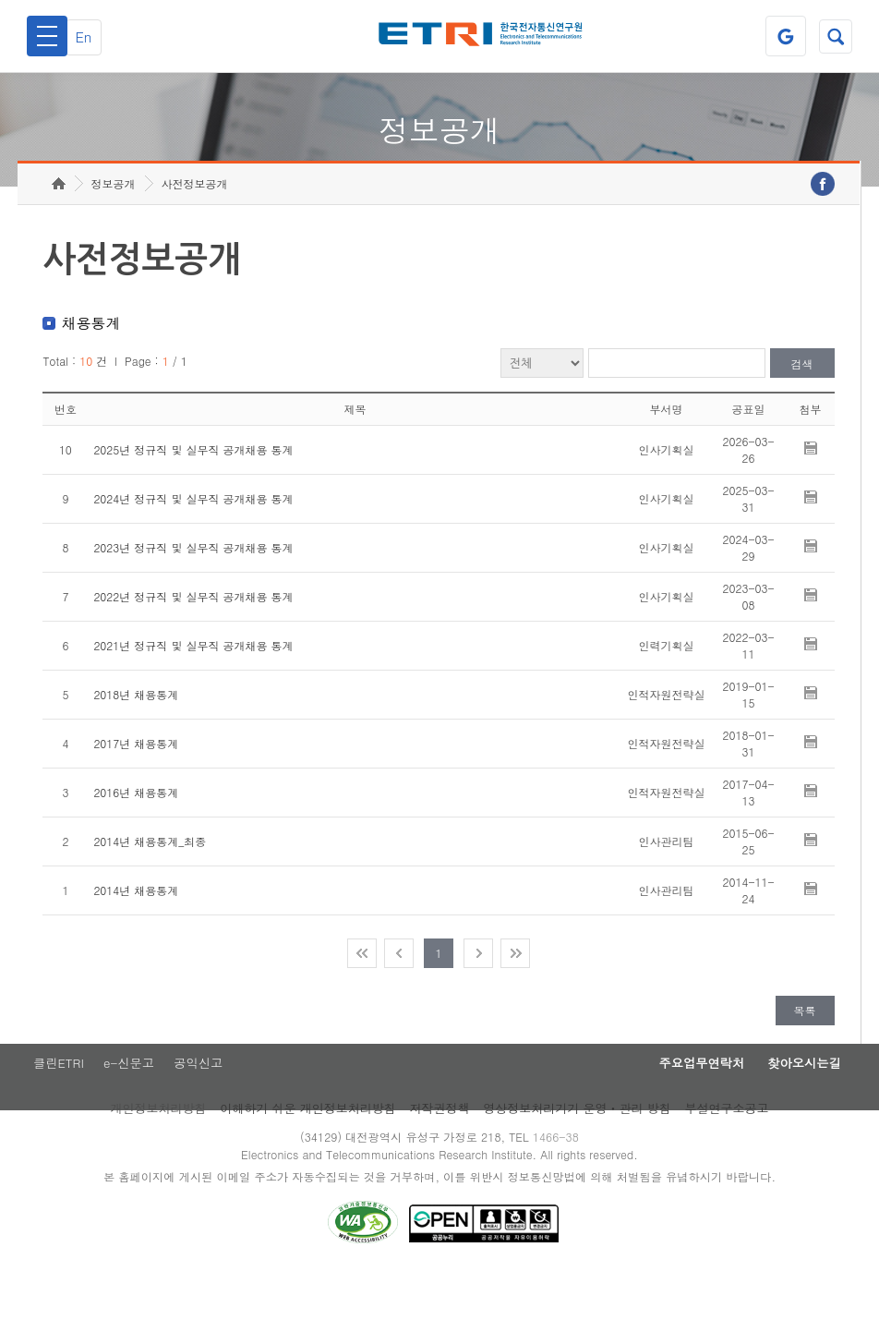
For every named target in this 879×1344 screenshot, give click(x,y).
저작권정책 (440, 1173)
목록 (805, 1072)
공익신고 (206, 1127)
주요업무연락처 (672, 1127)
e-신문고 (130, 1127)
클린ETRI (53, 1127)
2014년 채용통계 (135, 952)
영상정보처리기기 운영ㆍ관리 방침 (577, 1173)
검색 (802, 425)
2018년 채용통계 (135, 756)
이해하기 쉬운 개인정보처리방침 (308, 1173)
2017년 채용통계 (135, 805)
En (94, 36)
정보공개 (113, 245)
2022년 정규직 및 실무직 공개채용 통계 (193, 658)
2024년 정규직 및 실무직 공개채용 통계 (193, 560)
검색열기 (832, 36)
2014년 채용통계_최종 (149, 903)
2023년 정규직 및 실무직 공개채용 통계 (193, 609)
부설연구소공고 (727, 1173)
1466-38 (562, 1202)
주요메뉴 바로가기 (0, 0)
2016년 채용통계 (135, 854)
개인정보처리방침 (158, 1173)
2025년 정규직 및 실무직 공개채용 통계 (193, 511)
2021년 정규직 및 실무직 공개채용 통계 (193, 707)
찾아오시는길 (794, 1127)
